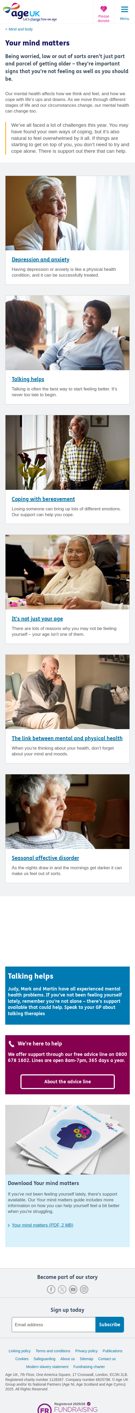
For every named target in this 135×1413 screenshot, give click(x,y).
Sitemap (86, 1359)
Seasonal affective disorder (45, 858)
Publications (113, 1351)
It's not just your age (37, 619)
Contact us (107, 1359)
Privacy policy (86, 1351)
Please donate (104, 19)
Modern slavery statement (47, 1367)
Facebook (51, 1289)
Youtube (73, 1289)
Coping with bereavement (43, 499)
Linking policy (20, 1351)
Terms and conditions (53, 1351)
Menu (124, 19)
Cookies (22, 1359)
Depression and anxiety (40, 260)
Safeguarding (44, 1359)
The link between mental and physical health (67, 738)
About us (67, 1359)
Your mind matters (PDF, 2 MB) (42, 1225)
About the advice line (67, 1082)
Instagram (84, 1289)
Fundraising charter (89, 1367)
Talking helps (28, 379)
